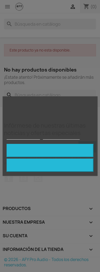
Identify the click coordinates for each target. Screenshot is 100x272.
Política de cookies (23, 137)
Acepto (50, 150)
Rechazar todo (49, 165)
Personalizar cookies (61, 137)
